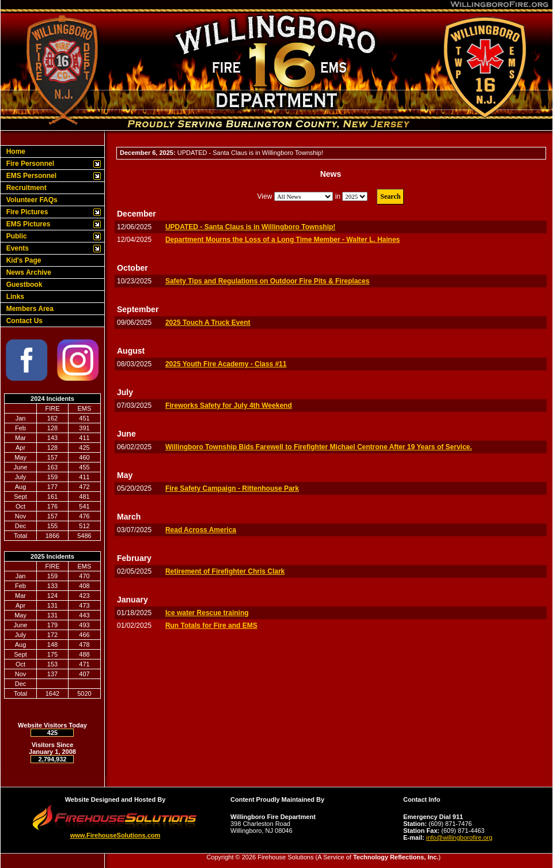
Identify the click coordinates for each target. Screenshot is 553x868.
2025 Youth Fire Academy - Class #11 (226, 364)
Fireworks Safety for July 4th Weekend (228, 405)
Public (14, 236)
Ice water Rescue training (207, 613)
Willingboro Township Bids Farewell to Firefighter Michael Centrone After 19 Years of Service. (318, 447)
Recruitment (24, 188)
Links (13, 297)
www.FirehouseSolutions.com (115, 835)
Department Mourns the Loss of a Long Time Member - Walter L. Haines (282, 240)
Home (13, 151)
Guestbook (22, 285)
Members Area (28, 309)
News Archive (26, 272)
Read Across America (200, 530)
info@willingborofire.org (459, 837)
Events (15, 248)
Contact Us (22, 321)
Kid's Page (21, 260)
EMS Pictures (26, 224)
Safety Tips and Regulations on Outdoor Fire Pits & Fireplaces (267, 281)
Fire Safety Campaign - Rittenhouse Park (232, 488)
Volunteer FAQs (30, 200)
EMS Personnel (29, 176)
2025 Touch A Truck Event (208, 323)
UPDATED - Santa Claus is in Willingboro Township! (250, 227)
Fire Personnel (28, 164)
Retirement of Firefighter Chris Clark (225, 571)
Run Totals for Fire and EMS (211, 625)
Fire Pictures (25, 212)
